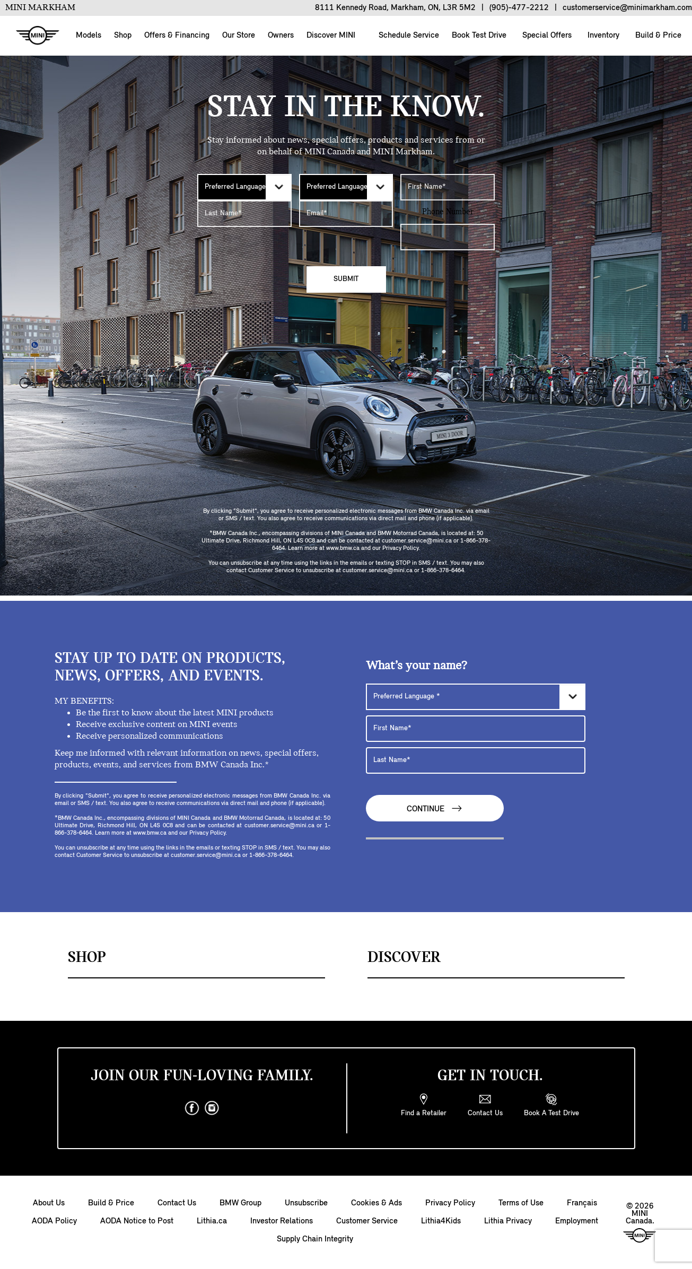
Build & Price (657, 35)
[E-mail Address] (346, 213)
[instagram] (212, 1108)
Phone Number (448, 212)
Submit (346, 279)
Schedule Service (407, 35)
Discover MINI (330, 35)
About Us (49, 1203)
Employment (576, 1221)
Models (88, 35)
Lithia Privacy (508, 1221)
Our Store (238, 35)
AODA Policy (54, 1221)
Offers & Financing (176, 35)
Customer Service (367, 1221)
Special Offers (546, 35)
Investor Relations (281, 1221)
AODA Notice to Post (136, 1221)
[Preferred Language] (244, 187)
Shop (123, 35)
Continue (435, 808)
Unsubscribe (306, 1203)
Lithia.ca (212, 1221)
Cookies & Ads (376, 1203)
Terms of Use (521, 1203)
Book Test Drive (478, 35)
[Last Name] (244, 213)
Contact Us (176, 1203)
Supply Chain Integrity (315, 1239)
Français (582, 1203)
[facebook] (192, 1108)
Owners (281, 35)
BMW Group (240, 1203)
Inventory (602, 35)
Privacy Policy (450, 1203)
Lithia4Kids (441, 1221)
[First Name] (447, 187)
